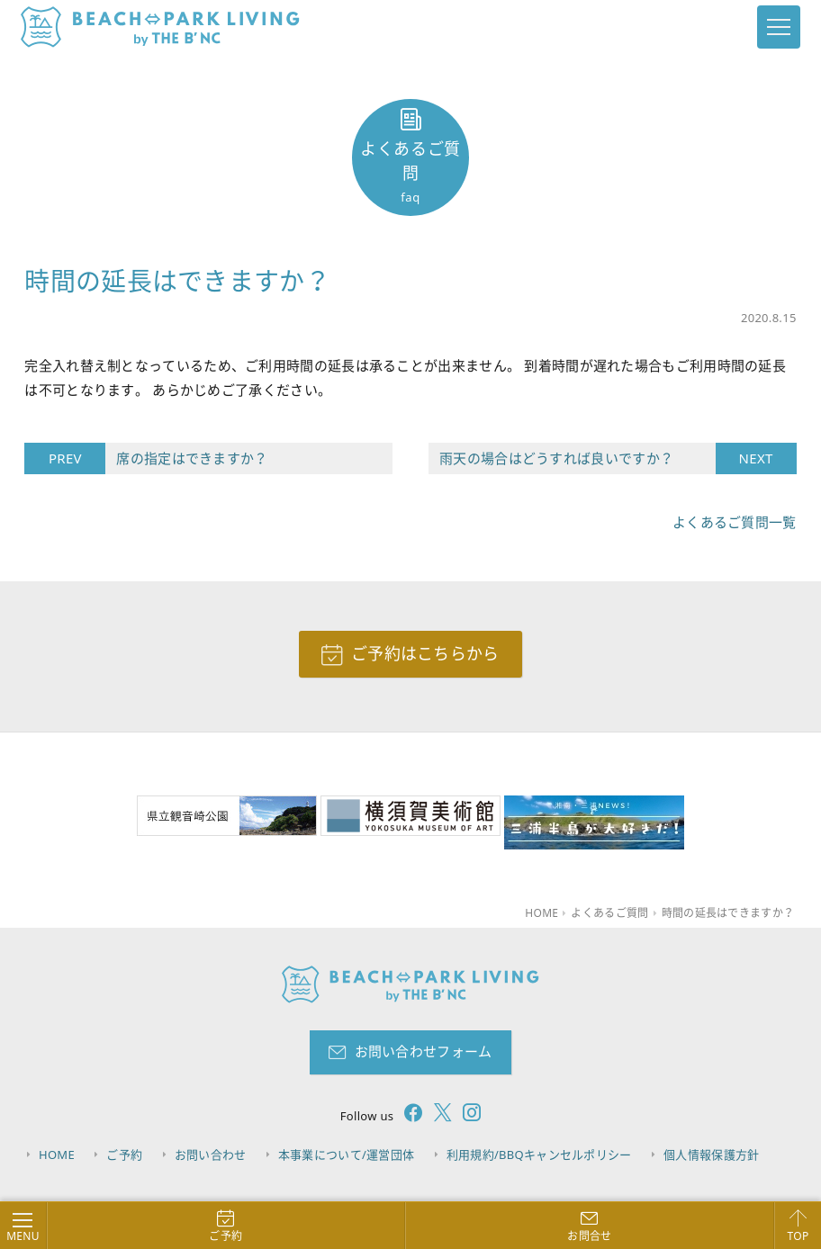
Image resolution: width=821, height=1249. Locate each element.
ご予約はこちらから (425, 653)
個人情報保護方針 (711, 1154)
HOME (57, 1154)
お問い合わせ (211, 1154)
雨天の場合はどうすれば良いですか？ (577, 458)
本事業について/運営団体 (346, 1154)
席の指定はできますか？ (186, 458)
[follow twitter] (437, 1115)
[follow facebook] (407, 1115)
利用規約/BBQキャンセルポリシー (539, 1154)
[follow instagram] (466, 1115)
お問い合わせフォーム (423, 1051)
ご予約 (124, 1154)
